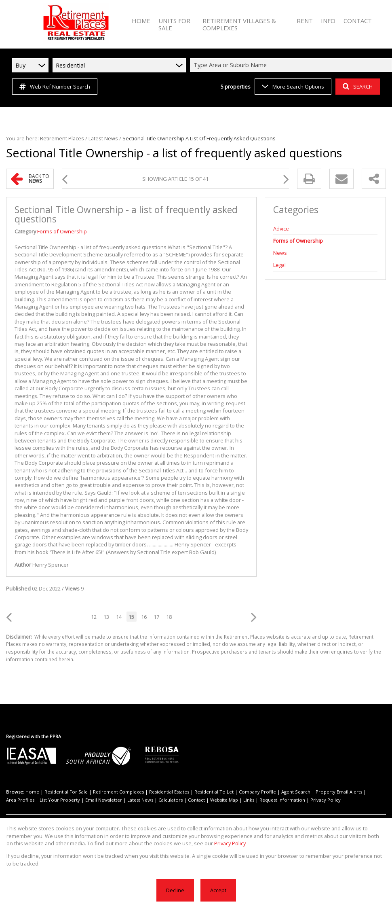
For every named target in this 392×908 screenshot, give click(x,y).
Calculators (170, 800)
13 (106, 616)
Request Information (282, 800)
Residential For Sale (66, 792)
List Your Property (60, 800)
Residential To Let (214, 792)
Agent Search (295, 792)
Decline (175, 890)
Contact (196, 800)
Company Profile (257, 792)
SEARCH (358, 86)
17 (156, 616)
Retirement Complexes (118, 792)
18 (169, 616)
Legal (279, 265)
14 (119, 616)
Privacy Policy (325, 800)
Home (32, 792)
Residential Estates (169, 792)
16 (144, 616)
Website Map (224, 800)
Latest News (103, 138)
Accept (218, 890)
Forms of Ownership (62, 231)
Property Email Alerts (339, 792)
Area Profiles (20, 800)
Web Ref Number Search (54, 86)
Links (248, 800)
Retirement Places (62, 138)
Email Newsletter (103, 800)
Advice (281, 228)
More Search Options (293, 86)
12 (94, 616)
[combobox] (292, 65)
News (280, 252)
